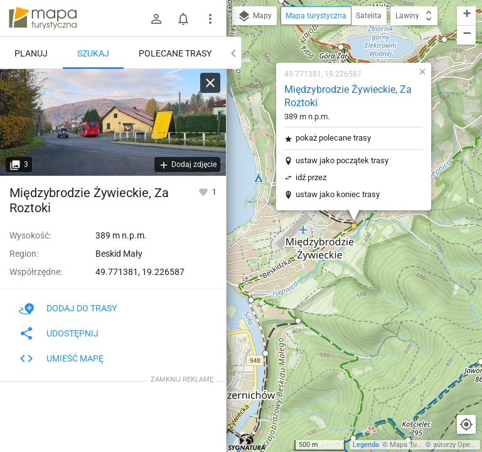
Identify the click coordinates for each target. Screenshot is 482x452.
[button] (341, 47)
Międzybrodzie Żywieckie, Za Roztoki (348, 96)
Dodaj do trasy (68, 308)
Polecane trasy (175, 53)
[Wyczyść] (210, 83)
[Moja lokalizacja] (466, 424)
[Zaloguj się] (156, 19)
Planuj (31, 53)
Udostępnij (59, 333)
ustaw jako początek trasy (342, 160)
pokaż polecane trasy (333, 138)
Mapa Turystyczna (418, 445)
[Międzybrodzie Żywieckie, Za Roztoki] (113, 122)
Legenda (366, 445)
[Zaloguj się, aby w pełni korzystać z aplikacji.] (204, 191)
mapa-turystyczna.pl (42, 18)
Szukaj (93, 53)
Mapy (254, 16)
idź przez (311, 177)
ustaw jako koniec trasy (338, 194)
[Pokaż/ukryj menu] (210, 19)
